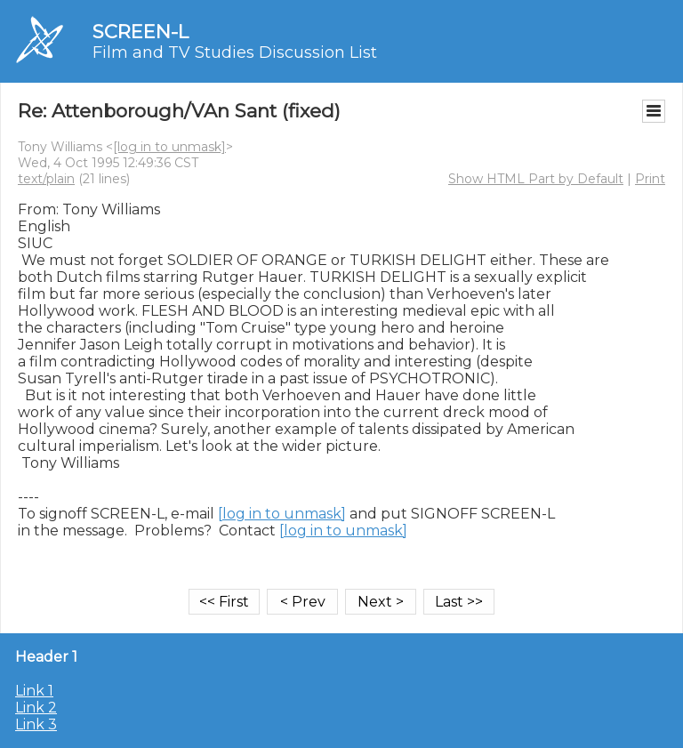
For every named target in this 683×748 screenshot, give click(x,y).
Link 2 (36, 707)
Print (650, 179)
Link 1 (34, 690)
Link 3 (36, 724)
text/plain (46, 179)
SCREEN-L (140, 31)
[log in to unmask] (169, 147)
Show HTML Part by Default (535, 179)
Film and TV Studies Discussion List (234, 52)
